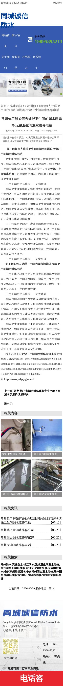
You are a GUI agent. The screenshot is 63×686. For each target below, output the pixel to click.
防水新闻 (16, 106)
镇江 (23, 630)
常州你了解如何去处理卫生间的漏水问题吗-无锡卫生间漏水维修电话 (31, 520)
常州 (12, 630)
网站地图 (57, 3)
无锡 (6, 630)
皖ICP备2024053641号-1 (24, 626)
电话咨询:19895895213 (31, 680)
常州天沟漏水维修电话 (31, 545)
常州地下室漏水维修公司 (31, 530)
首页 (4, 106)
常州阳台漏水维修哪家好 (31, 538)
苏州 (18, 630)
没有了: (8, 403)
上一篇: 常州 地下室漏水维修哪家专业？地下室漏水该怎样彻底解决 (32, 393)
